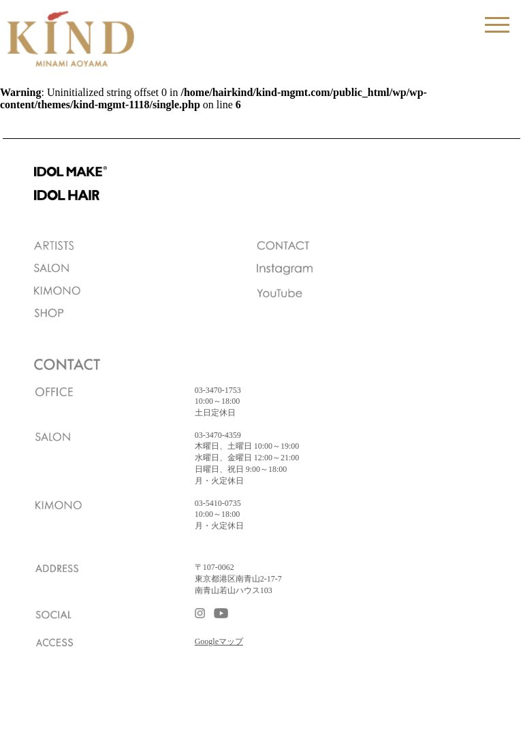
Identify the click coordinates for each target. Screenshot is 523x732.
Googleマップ (219, 641)
